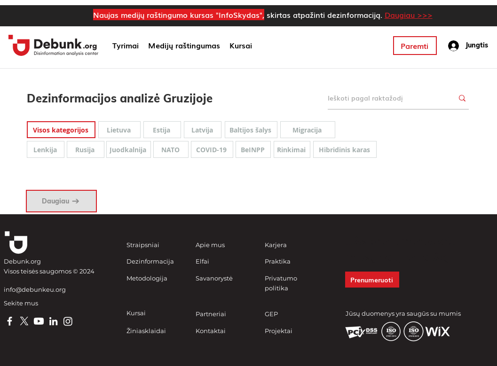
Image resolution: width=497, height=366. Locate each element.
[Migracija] (307, 129)
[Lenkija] (45, 149)
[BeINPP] (253, 149)
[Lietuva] (119, 129)
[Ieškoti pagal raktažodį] (383, 98)
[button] (184, 45)
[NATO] (171, 149)
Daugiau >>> (409, 14)
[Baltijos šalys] (251, 129)
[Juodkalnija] (128, 149)
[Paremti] (415, 45)
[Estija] (162, 129)
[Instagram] (68, 321)
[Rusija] (85, 149)
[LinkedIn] (53, 321)
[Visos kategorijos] (61, 129)
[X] (24, 321)
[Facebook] (10, 321)
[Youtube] (39, 321)
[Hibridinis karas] (345, 149)
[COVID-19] (212, 149)
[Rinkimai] (292, 149)
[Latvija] (202, 129)
